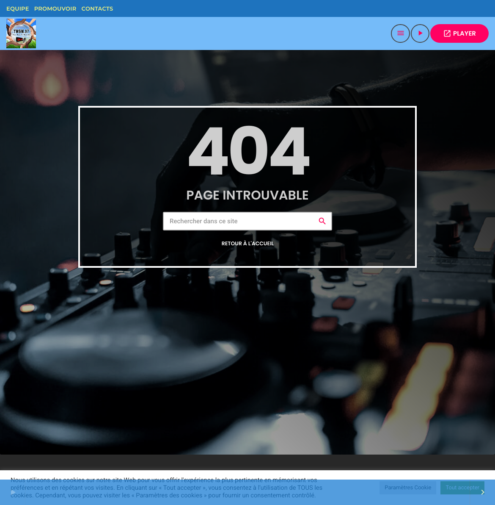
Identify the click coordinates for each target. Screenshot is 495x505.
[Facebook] (123, 8)
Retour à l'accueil (248, 243)
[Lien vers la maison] (21, 33)
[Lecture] (420, 33)
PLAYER (459, 33)
